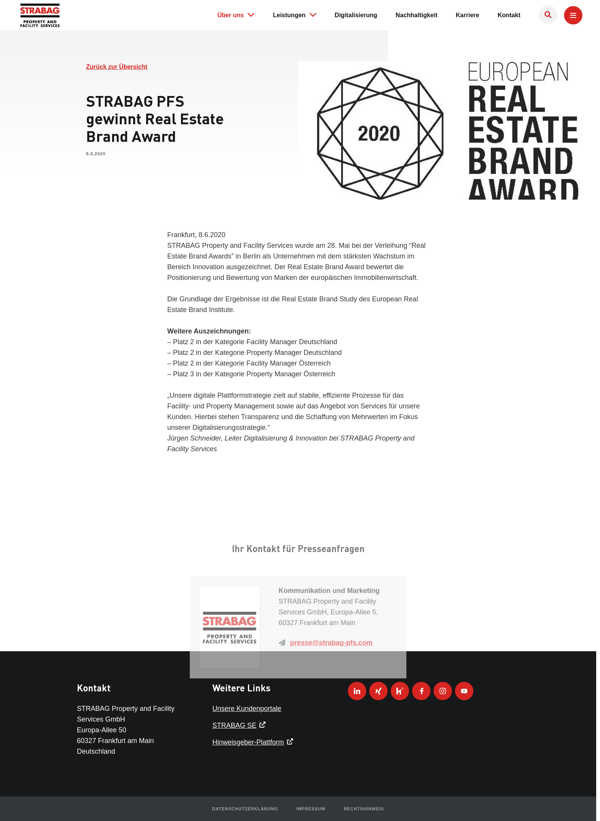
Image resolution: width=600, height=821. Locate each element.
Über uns (235, 14)
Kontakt (508, 14)
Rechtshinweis (364, 808)
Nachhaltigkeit (416, 14)
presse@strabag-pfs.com (331, 694)
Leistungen (294, 14)
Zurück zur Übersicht (116, 66)
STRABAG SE (234, 725)
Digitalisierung (356, 14)
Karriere (467, 14)
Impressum (311, 808)
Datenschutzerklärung (245, 808)
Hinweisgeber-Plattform (248, 742)
